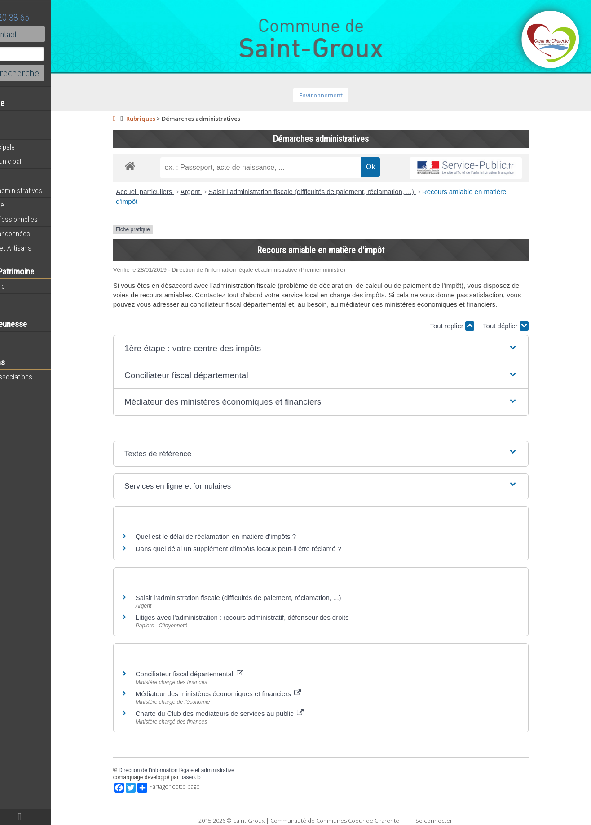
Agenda (19, 132)
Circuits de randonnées (41, 233)
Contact (49, 34)
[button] (345, 348)
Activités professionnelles (45, 219)
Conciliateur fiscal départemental (214, 674)
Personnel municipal (37, 161)
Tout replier (476, 326)
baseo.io (214, 777)
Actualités (22, 118)
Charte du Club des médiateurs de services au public (244, 713)
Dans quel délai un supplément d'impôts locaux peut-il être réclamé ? (263, 548)
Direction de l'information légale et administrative (201, 770)
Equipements (27, 175)
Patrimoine (23, 300)
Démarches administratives (47, 190)
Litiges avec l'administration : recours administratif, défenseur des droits (266, 617)
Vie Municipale (28, 204)
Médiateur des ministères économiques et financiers (242, 693)
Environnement (345, 95)
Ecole (15, 338)
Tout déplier (530, 326)
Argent (215, 191)
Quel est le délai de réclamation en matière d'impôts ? (240, 536)
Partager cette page (193, 788)
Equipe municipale (34, 146)
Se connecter (458, 820)
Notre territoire (29, 286)
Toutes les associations (42, 376)
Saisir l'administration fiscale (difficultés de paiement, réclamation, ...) (336, 191)
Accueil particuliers (169, 191)
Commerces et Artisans (42, 247)
